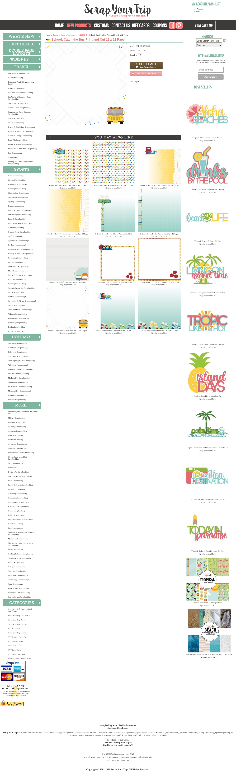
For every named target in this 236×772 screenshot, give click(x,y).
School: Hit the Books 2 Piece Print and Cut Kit (113, 234)
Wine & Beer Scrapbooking (18, 588)
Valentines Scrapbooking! (18, 365)
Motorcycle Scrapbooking (18, 539)
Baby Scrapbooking (15, 435)
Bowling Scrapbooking (17, 189)
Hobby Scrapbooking (16, 515)
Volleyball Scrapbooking (17, 314)
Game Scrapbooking (16, 228)
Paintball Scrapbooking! (17, 279)
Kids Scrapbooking (15, 524)
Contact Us (135, 757)
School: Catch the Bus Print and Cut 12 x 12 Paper (67, 330)
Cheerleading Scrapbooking (18, 193)
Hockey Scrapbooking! (17, 245)
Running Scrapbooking (17, 284)
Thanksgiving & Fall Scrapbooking (21, 361)
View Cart (125, 760)
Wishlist (197, 12)
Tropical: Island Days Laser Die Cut (207, 396)
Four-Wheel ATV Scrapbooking (20, 223)
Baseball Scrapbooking (17, 180)
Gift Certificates (113, 760)
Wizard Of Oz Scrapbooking (19, 593)
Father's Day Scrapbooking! (18, 374)
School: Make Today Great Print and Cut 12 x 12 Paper (67, 234)
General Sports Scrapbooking (19, 232)
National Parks (13, 157)
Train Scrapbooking (15, 584)
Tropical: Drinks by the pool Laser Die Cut (207, 189)
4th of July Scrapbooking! (18, 356)
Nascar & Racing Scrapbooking (20, 136)
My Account (198, 9)
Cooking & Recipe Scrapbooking (20, 554)
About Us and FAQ (98, 757)
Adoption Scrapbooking (17, 422)
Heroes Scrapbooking (16, 511)
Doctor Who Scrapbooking (18, 472)
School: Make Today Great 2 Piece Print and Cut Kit (159, 185)
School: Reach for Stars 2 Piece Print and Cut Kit (67, 185)
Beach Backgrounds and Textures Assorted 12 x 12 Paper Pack (210, 654)
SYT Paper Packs (14, 650)
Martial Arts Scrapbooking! (18, 266)
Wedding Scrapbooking (103, 735)
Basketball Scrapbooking (17, 184)
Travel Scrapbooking (190, 733)
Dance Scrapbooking (16, 206)
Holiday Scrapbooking (86, 735)
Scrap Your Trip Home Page (95, 9)
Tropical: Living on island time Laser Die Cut (207, 293)
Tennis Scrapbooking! (16, 305)
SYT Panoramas (14, 628)
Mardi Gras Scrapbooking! (18, 382)
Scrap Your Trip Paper (16, 620)
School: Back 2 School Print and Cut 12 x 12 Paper (159, 282)
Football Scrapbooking (17, 219)
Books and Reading (15, 440)
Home (48, 35)
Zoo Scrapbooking (15, 153)
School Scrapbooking (16, 562)
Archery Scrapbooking (16, 331)
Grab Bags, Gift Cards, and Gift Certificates (20, 610)
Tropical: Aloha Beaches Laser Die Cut (208, 138)
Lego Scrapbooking (15, 528)
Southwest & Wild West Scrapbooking (22, 149)
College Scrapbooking (16, 567)
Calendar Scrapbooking (17, 448)
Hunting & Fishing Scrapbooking (21, 131)
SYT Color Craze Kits (16, 654)
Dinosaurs (12, 468)
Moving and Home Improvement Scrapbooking (20, 163)
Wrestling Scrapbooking (17, 323)
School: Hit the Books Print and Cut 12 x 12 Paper (159, 234)
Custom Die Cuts (14, 646)
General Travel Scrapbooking (19, 108)
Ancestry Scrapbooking (17, 427)
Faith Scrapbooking (15, 480)
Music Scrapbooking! (16, 271)
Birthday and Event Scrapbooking (21, 452)
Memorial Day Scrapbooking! (19, 391)
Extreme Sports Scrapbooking (19, 215)
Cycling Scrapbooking (16, 202)
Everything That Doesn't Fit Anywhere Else (22, 413)
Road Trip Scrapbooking (17, 140)
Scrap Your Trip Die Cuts (17, 624)
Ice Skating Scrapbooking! (18, 258)
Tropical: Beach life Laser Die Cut (207, 241)
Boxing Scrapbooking (16, 327)
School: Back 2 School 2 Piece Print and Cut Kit (113, 282)
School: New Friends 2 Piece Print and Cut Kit (113, 330)
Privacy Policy (112, 757)
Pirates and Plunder (15, 549)
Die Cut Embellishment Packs (19, 659)
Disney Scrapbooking (16, 88)
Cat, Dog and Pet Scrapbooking (20, 476)
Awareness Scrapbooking (17, 444)
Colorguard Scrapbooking (18, 197)
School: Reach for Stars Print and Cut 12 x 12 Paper (113, 185)
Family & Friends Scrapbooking (20, 485)
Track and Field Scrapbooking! (20, 310)
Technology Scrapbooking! (18, 580)
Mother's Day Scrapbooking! (19, 378)
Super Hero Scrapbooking (18, 575)
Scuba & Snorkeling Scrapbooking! (21, 288)
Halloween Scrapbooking (17, 352)
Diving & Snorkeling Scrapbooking (21, 127)
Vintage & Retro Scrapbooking (20, 558)
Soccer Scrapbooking (16, 292)
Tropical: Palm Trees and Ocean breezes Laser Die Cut (207, 448)
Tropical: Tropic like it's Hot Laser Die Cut (207, 344)
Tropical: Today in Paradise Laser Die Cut (207, 551)
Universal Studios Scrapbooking (20, 93)
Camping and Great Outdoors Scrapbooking (19, 113)
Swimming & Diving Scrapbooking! (22, 301)
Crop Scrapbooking (15, 463)
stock (167, 733)
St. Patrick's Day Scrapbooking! (20, 386)
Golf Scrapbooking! (15, 236)
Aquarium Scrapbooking (17, 431)
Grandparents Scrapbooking (18, 502)
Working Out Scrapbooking (18, 318)
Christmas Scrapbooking (17, 343)
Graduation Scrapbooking (18, 498)
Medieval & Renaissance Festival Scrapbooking (21, 533)
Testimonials (124, 757)
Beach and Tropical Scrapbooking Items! (21, 83)
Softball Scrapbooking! (17, 297)
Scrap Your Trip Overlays (17, 633)
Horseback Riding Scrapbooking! (21, 249)
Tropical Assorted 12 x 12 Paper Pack (207, 603)
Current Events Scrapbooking (19, 597)
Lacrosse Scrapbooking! (17, 262)
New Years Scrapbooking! (18, 348)
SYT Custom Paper (15, 641)
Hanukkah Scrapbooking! (18, 395)
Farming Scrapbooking (17, 489)
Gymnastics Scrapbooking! (18, 240)
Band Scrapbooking (15, 176)
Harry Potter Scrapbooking (18, 506)
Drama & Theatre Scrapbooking (20, 210)
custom (175, 733)
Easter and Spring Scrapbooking (20, 369)
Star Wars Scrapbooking (17, 571)
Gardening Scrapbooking (17, 493)
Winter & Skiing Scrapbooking (20, 144)
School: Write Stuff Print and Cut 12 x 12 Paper (67, 282)
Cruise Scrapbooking (16, 123)
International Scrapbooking (18, 73)
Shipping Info (146, 757)
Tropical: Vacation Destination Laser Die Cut (207, 499)
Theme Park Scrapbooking (18, 103)
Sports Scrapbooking (222, 733)
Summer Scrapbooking (17, 399)
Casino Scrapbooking (16, 118)
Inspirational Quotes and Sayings (20, 519)
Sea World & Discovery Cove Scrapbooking (19, 98)
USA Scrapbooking (15, 78)
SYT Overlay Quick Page (18, 637)
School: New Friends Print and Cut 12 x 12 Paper (159, 330)
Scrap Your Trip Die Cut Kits (19, 615)
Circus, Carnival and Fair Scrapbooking (17, 458)
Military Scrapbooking (16, 418)
